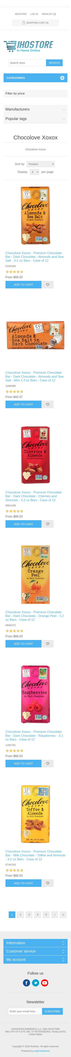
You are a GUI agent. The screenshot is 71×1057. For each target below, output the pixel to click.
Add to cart (23, 284)
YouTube (44, 982)
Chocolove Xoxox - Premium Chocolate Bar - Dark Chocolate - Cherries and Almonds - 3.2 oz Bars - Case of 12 (33, 496)
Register (21, 14)
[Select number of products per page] (34, 172)
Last (63, 914)
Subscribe (52, 1011)
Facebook (26, 982)
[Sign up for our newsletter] (25, 1011)
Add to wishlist (47, 284)
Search (54, 62)
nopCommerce (42, 1051)
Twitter (35, 982)
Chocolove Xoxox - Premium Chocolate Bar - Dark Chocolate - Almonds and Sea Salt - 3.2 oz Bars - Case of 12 (34, 257)
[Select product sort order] (41, 164)
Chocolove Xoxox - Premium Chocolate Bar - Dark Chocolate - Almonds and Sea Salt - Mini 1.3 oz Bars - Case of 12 (34, 376)
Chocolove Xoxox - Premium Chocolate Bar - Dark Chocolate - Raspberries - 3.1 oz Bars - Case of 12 (34, 735)
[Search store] (27, 62)
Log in (34, 14)
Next (54, 914)
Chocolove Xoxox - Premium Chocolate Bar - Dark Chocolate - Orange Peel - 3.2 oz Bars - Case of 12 (34, 616)
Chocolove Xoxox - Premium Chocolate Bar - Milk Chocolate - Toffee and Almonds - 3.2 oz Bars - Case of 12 (35, 855)
